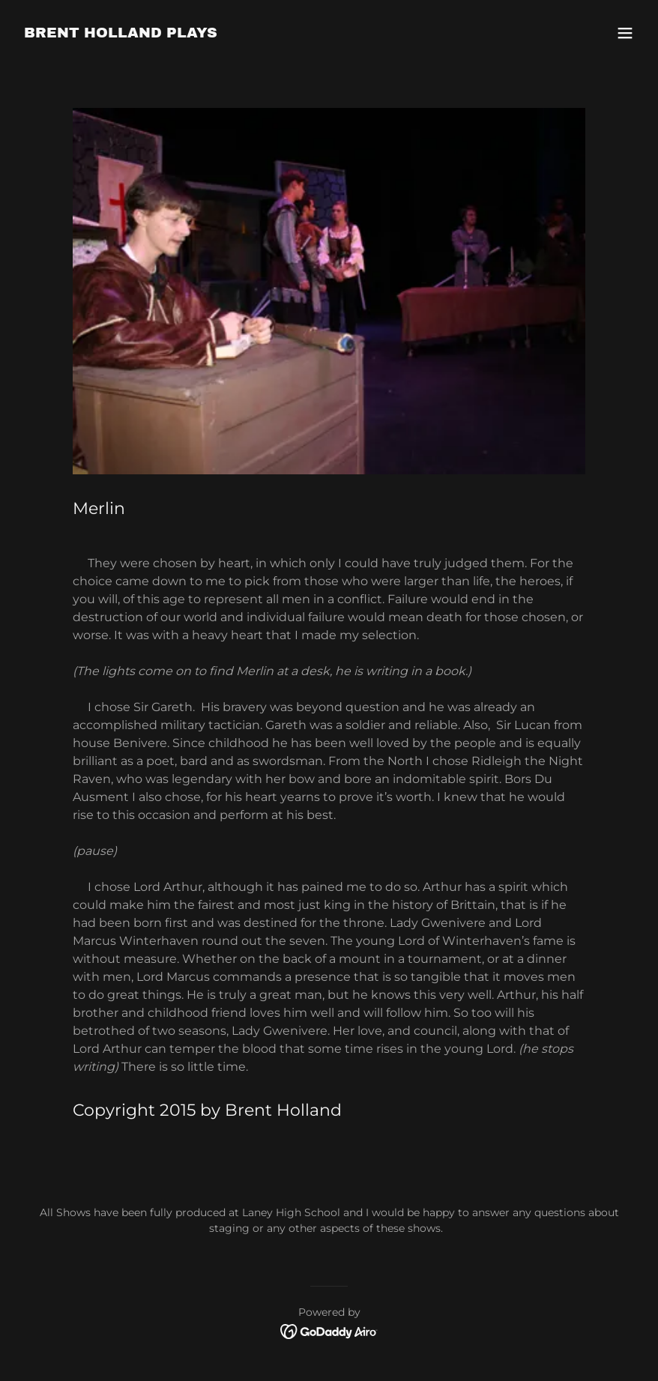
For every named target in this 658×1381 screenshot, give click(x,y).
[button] (625, 33)
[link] (120, 33)
